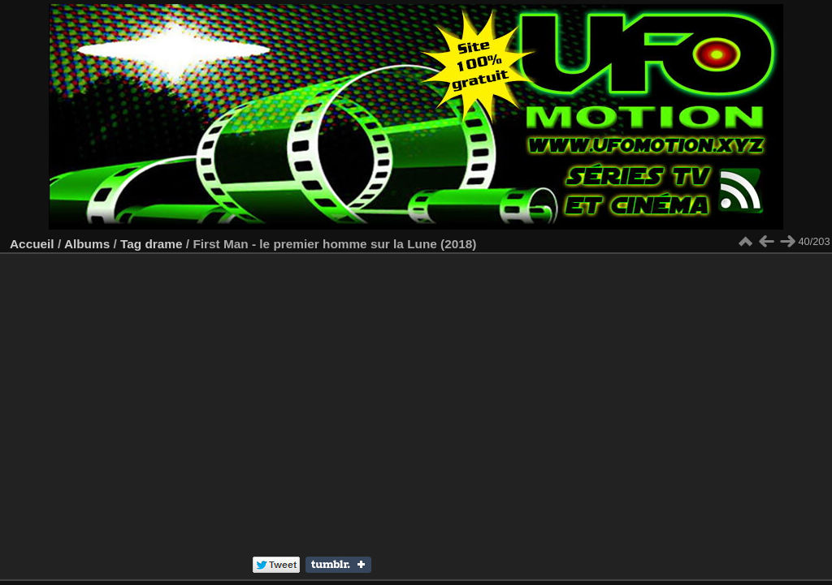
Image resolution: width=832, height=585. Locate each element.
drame (163, 244)
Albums (87, 244)
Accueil (32, 244)
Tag (130, 244)
